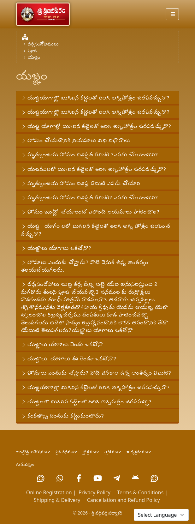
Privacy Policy (94, 492)
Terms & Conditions (140, 492)
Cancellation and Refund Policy (123, 500)
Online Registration (49, 492)
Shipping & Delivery (57, 500)
